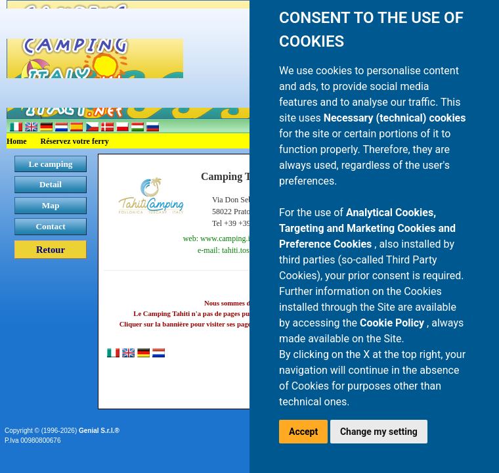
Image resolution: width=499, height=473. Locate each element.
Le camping (50, 164)
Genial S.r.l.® (99, 430)
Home (17, 141)
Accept (303, 431)
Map (51, 205)
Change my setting (379, 431)
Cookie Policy (393, 323)
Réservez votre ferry (75, 141)
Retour (50, 249)
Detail (50, 184)
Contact (50, 226)
